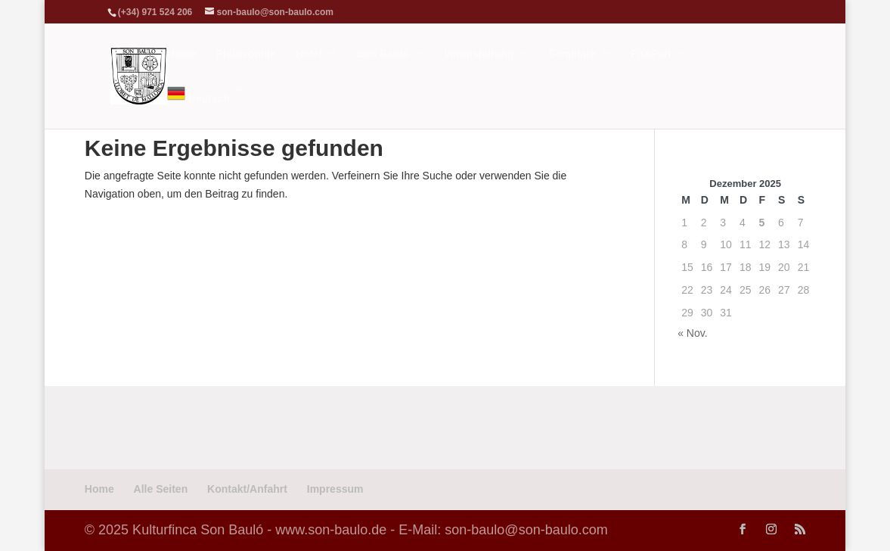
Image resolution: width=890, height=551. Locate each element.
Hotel (309, 54)
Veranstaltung (479, 54)
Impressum (335, 489)
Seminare (572, 54)
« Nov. (692, 333)
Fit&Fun (651, 54)
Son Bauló (383, 54)
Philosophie (246, 54)
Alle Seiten (161, 489)
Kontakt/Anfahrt (247, 489)
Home (182, 54)
